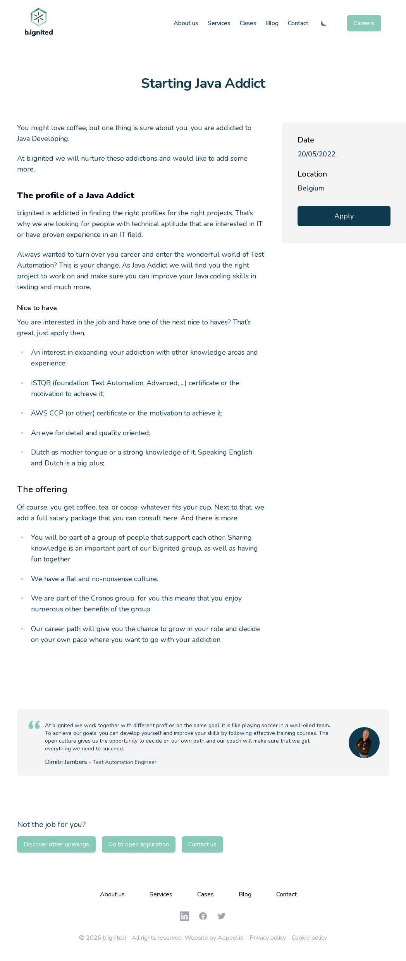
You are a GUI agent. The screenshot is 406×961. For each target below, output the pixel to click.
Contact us (202, 844)
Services (219, 23)
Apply (344, 216)
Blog (272, 23)
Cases (248, 23)
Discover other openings (56, 844)
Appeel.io (231, 938)
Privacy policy (267, 938)
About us (186, 23)
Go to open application (138, 844)
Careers (364, 23)
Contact (298, 23)
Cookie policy (309, 938)
